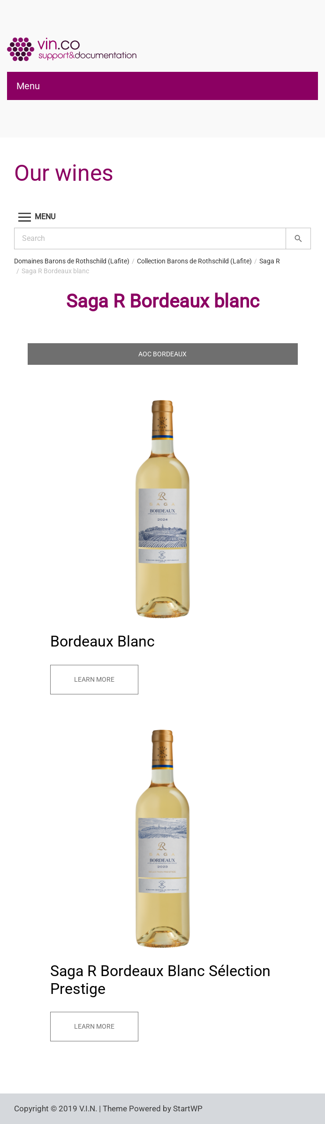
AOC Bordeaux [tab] (162, 354)
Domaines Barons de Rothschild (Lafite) (71, 261)
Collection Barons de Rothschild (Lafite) (194, 261)
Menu (28, 86)
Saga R (269, 261)
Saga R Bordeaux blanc (55, 271)
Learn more (94, 679)
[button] (162, 217)
